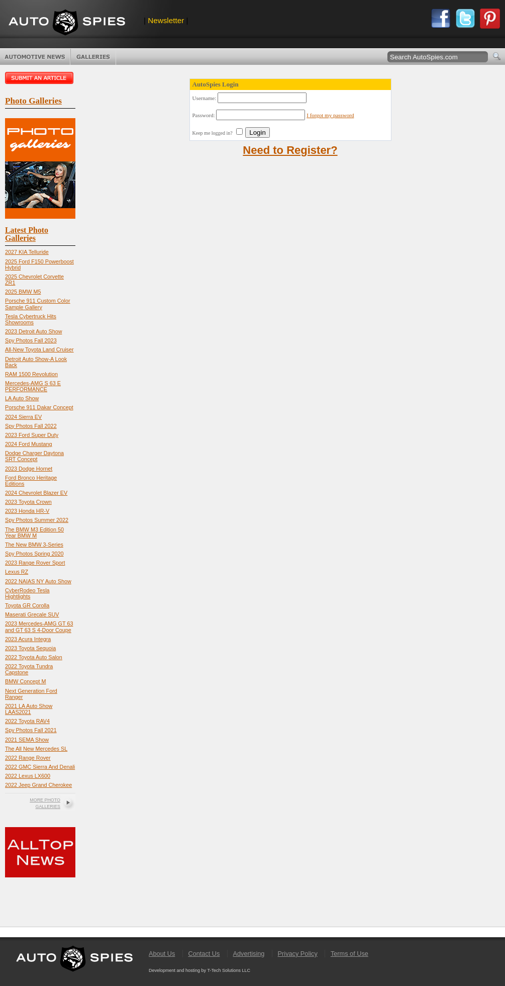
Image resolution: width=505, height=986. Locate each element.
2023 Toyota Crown (28, 502)
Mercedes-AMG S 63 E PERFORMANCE (33, 386)
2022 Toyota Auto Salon (33, 657)
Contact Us (204, 953)
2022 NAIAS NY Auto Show (38, 581)
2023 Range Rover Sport (35, 563)
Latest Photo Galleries (26, 234)
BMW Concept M (25, 681)
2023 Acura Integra (28, 639)
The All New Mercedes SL (36, 749)
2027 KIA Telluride (27, 252)
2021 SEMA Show (27, 740)
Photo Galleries (93, 57)
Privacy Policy (298, 953)
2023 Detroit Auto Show (33, 331)
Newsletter (166, 20)
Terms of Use (349, 953)
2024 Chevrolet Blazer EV (36, 493)
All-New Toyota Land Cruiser (39, 349)
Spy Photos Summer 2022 (36, 520)
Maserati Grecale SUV (32, 614)
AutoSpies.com (67, 23)
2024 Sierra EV (23, 417)
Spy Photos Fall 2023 (31, 340)
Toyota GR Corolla (27, 605)
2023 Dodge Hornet (28, 469)
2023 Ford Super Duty (31, 435)
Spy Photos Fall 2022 (31, 426)
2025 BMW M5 (23, 292)
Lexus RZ (16, 572)
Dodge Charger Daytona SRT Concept (34, 456)
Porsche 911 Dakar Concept (39, 407)
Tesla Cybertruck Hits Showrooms (30, 319)
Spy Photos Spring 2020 (34, 554)
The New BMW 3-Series (34, 545)
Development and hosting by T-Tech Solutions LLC (199, 970)
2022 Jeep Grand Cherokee (38, 785)
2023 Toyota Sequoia (30, 648)
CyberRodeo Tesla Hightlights (27, 593)
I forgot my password (330, 115)
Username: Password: (273, 115)
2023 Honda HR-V (27, 511)
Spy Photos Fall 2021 (31, 730)
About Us (162, 953)
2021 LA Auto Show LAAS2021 (28, 709)
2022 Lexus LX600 (27, 776)
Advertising (249, 953)
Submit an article (40, 78)
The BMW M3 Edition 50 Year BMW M (34, 532)
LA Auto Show (22, 398)
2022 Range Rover (28, 758)
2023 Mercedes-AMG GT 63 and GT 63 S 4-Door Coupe (39, 626)
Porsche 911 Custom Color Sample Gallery (37, 304)
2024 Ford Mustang (28, 444)
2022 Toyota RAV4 (27, 721)
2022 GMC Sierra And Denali (40, 767)
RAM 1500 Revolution (31, 374)
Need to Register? (290, 150)
